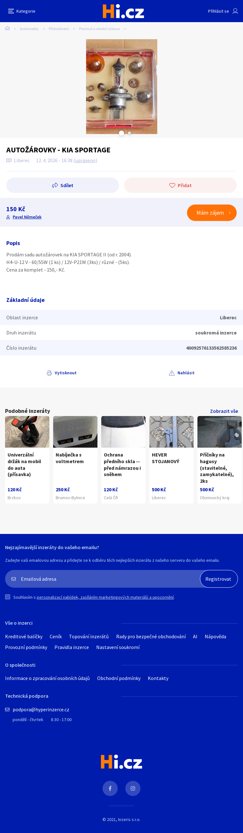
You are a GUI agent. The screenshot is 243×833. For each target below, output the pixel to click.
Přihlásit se (218, 11)
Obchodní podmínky (118, 678)
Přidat (185, 185)
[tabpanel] (121, 86)
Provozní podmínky (26, 647)
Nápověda (215, 636)
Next (129, 133)
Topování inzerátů (89, 636)
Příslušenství (59, 28)
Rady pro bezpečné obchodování (151, 636)
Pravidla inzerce (71, 647)
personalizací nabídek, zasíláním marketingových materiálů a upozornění (105, 597)
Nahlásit (186, 373)
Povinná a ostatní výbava (99, 28)
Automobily (29, 28)
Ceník (56, 636)
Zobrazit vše (224, 411)
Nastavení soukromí (118, 647)
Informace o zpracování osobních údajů (47, 678)
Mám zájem (210, 212)
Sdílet (66, 185)
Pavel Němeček (27, 217)
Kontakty (158, 678)
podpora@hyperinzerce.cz (41, 709)
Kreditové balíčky (23, 636)
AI (195, 636)
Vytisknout (66, 373)
